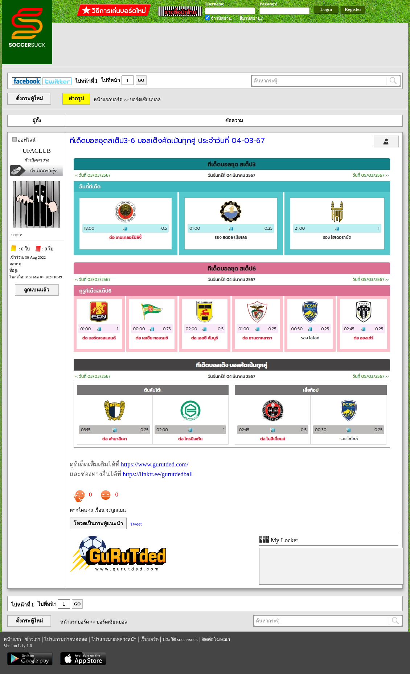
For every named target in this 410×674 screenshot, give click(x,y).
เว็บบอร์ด (149, 639)
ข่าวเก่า (32, 639)
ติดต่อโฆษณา (216, 639)
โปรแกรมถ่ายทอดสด (65, 639)
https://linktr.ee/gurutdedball (158, 474)
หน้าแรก (12, 639)
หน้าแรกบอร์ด (108, 99)
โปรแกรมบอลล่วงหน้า (113, 639)
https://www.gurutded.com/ (154, 464)
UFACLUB (36, 150)
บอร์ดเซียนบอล (145, 99)
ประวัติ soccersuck (180, 639)
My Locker (278, 540)
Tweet (136, 524)
